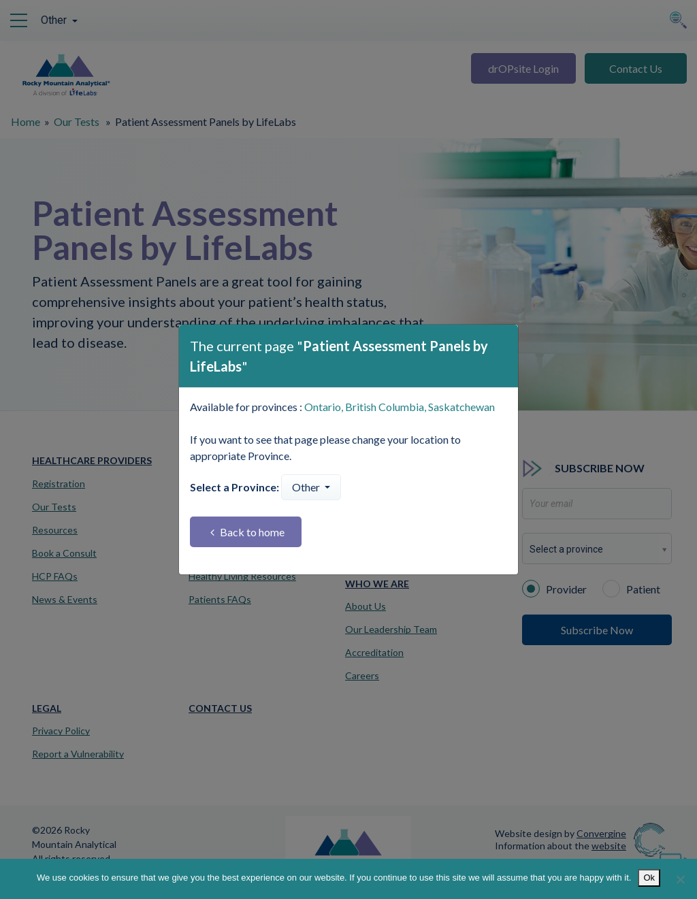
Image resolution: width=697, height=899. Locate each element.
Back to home (247, 531)
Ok (649, 877)
